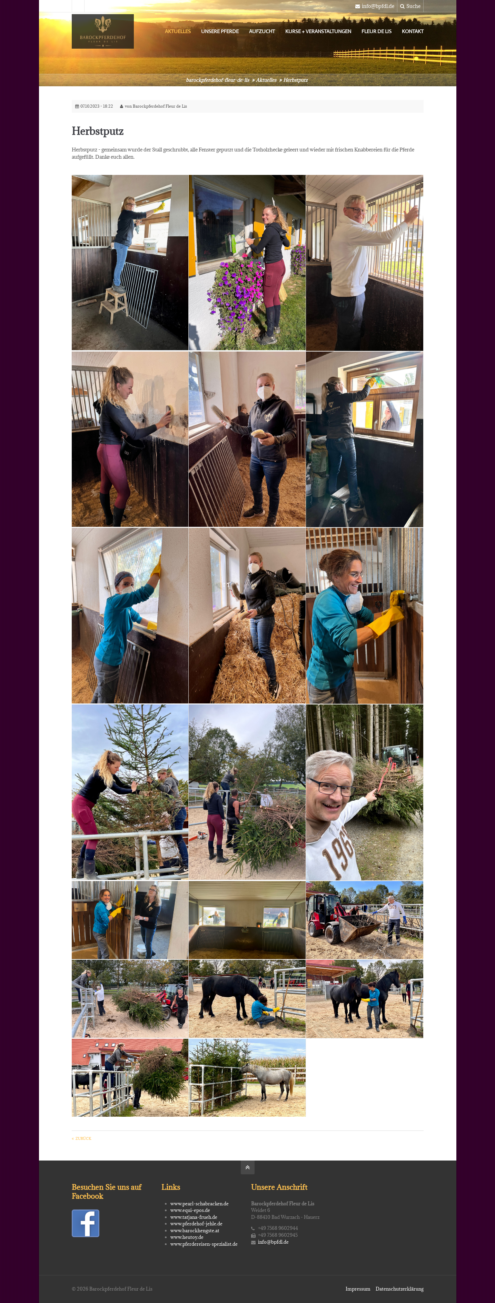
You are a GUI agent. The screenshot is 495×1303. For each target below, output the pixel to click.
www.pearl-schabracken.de (199, 1204)
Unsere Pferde (220, 31)
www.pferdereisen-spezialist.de (204, 1244)
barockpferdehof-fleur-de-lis (217, 80)
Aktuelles (178, 31)
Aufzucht (262, 31)
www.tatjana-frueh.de (193, 1217)
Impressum (358, 1289)
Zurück (83, 1138)
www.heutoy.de (187, 1237)
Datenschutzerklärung (400, 1289)
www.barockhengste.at (194, 1230)
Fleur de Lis (377, 31)
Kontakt (413, 31)
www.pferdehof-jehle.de (196, 1224)
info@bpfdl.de (374, 6)
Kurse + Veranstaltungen (318, 31)
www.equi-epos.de (190, 1210)
